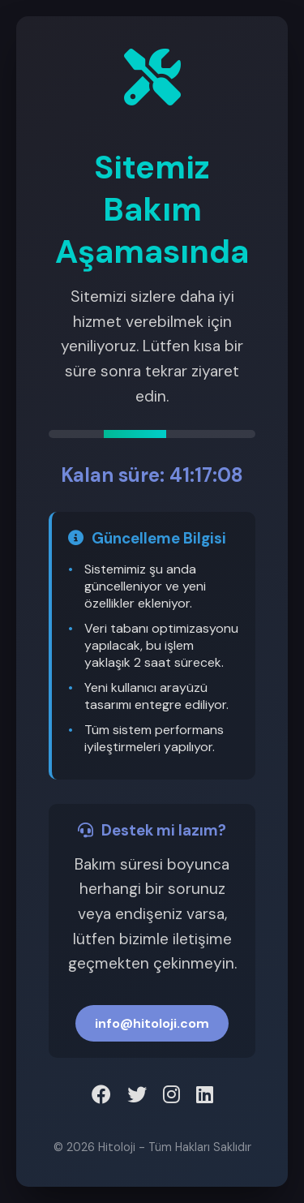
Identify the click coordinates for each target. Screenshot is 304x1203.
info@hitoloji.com (152, 1023)
